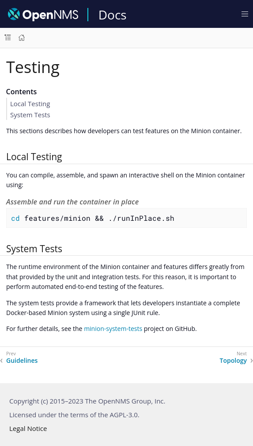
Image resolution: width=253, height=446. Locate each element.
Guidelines (22, 361)
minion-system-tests (113, 328)
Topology (233, 361)
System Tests (30, 114)
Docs (112, 14)
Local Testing (30, 103)
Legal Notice (28, 428)
